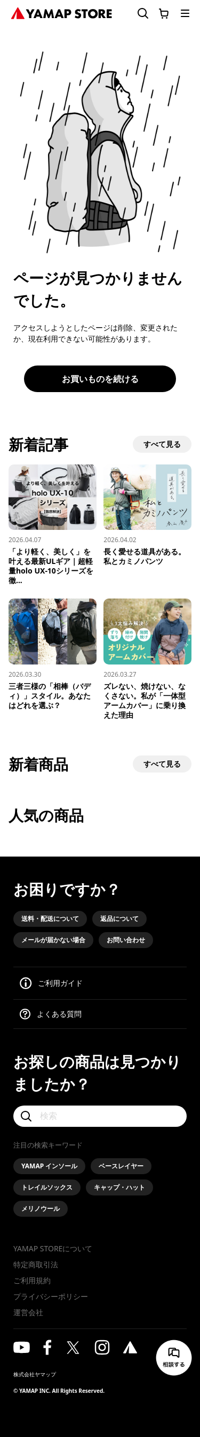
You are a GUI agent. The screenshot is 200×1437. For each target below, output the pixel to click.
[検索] (100, 1116)
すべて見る (162, 444)
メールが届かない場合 (53, 939)
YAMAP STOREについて (52, 1248)
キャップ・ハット (119, 1187)
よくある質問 (59, 1014)
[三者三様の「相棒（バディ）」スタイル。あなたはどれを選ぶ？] (53, 654)
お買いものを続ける (100, 379)
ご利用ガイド (60, 983)
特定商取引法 (35, 1264)
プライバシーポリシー (50, 1296)
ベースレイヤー (121, 1165)
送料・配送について (50, 918)
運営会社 (28, 1312)
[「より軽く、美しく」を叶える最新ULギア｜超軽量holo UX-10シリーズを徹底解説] (53, 524)
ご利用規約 (32, 1280)
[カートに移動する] (163, 13)
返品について (119, 918)
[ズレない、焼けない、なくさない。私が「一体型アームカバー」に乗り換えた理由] (147, 659)
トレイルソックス (47, 1187)
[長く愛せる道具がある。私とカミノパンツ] (147, 515)
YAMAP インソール (49, 1165)
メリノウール (40, 1208)
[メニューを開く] (185, 13)
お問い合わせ (126, 939)
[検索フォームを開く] (136, 13)
